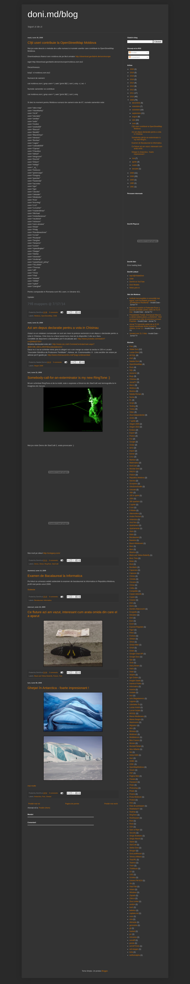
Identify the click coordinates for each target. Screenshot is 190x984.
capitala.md (133, 913)
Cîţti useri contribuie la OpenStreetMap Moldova (62, 42)
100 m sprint (134, 495)
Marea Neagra (135, 719)
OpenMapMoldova (136, 767)
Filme (131, 633)
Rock (131, 367)
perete (131, 943)
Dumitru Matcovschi (137, 609)
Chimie (132, 576)
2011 (132, 93)
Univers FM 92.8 (135, 881)
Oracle (132, 770)
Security (132, 833)
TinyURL (132, 860)
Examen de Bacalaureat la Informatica (55, 576)
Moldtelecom (134, 737)
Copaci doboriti (135, 594)
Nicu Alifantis (134, 749)
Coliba (131, 588)
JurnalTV (132, 382)
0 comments (53, 312)
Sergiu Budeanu (135, 836)
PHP (131, 358)
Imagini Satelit (134, 681)
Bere (131, 549)
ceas (131, 916)
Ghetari (48, 796)
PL (130, 400)
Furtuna (132, 636)
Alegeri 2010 (134, 427)
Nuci (131, 758)
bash (131, 907)
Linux (131, 457)
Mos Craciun (134, 740)
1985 (132, 183)
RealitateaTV (134, 809)
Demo (36, 564)
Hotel (131, 672)
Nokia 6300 (133, 755)
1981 (132, 187)
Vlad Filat (133, 887)
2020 (132, 69)
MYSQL (132, 355)
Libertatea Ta (134, 704)
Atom (131, 531)
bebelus (132, 910)
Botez (131, 561)
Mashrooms (134, 722)
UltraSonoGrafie (135, 487)
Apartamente (134, 528)
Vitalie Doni (133, 349)
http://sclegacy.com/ (51, 553)
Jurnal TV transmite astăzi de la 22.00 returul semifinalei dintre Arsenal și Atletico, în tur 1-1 (144, 326)
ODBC (132, 761)
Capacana (133, 570)
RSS (131, 803)
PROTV (132, 472)
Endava (132, 430)
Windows (133, 892)
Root (131, 821)
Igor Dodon (133, 678)
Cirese (132, 585)
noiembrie (136, 106)
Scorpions (133, 484)
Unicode (132, 490)
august (135, 117)
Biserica (132, 552)
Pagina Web (134, 776)
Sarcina (132, 481)
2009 (132, 100)
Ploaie (131, 791)
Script (131, 403)
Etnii (131, 618)
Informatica (47, 600)
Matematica (134, 463)
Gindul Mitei (134, 645)
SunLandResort (135, 854)
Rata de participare (136, 806)
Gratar (131, 445)
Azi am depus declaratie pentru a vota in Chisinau (63, 328)
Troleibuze (133, 869)
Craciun (132, 600)
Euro (131, 621)
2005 (132, 180)
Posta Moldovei (135, 797)
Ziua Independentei (137, 415)
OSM (131, 279)
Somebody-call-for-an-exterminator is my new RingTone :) (69, 377)
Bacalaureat (38, 600)
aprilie (134, 162)
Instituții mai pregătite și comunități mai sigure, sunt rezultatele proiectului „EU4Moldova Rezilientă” (144, 300)
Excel (131, 624)
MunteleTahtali (135, 746)
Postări (133, 53)
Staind (131, 842)
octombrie (136, 110)
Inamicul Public (135, 684)
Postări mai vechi (111, 804)
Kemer (132, 454)
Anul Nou (133, 522)
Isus (131, 696)
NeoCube (133, 466)
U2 (130, 872)
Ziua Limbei (134, 901)
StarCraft (55, 564)
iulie (134, 120)
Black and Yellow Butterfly (43, 676)
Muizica (132, 391)
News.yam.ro (134, 288)
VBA (131, 493)
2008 (132, 173)
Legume (132, 701)
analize (132, 904)
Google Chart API (136, 654)
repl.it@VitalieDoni (136, 276)
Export (132, 433)
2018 (132, 76)
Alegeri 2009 (38, 366)
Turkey (132, 409)
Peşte (131, 785)
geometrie (133, 925)
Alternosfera (134, 513)
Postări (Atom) (44, 808)
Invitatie (132, 692)
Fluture (55, 676)
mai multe (32, 786)
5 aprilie (132, 505)
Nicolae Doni (134, 469)
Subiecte (31, 589)
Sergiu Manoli (134, 839)
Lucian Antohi (134, 707)
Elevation (133, 615)
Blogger (105, 971)
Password (133, 782)
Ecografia (133, 612)
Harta (131, 669)
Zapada (132, 895)
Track (131, 866)
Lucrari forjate (134, 710)
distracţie (132, 922)
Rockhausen (134, 818)
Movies (132, 743)
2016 (132, 79)
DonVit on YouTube (137, 282)
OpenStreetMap (46, 316)
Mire (131, 728)
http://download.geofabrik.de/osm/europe (93, 56)
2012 (132, 90)
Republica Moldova (136, 478)
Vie (130, 883)
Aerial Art (133, 373)
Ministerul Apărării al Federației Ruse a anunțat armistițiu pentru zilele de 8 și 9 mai (144, 310)
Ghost (41, 564)
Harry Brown (134, 666)
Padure (132, 475)
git (130, 928)
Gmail (131, 648)
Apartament (134, 525)
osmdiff (132, 940)
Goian (131, 651)
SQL (131, 370)
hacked (132, 931)
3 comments (53, 672)
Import (131, 451)
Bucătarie (133, 567)
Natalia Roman (135, 394)
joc (130, 934)
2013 (132, 86)
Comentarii (134, 57)
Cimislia (132, 579)
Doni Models (134, 285)
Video (131, 412)
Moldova (37, 316)
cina (131, 919)
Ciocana (132, 582)
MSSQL (132, 713)
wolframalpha (134, 955)
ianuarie (135, 169)
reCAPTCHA (134, 946)
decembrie (136, 103)
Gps (131, 660)
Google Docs (134, 657)
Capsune (132, 573)
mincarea (133, 937)
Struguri (132, 851)
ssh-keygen (133, 949)
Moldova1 (133, 734)
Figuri (131, 630)
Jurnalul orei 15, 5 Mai (138, 333)
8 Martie (132, 510)
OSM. (55, 316)
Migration (133, 725)
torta (131, 952)
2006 (132, 176)
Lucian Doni (134, 352)
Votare (132, 889)
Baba (131, 534)
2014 (132, 83)
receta (131, 418)
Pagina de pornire (72, 804)
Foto (60, 676)
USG (131, 875)
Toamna (132, 863)
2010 (132, 97)
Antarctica (37, 796)
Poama (132, 794)
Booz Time (133, 558)
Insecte (132, 690)
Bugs (131, 376)
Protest (132, 800)
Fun (131, 439)
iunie (134, 123)
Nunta (131, 397)
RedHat (132, 812)
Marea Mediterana (136, 716)
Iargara (132, 675)
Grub (131, 663)
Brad (131, 564)
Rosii (131, 824)
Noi (130, 752)
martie (135, 165)
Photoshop (133, 788)
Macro (131, 385)
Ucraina (132, 877)
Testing (132, 406)
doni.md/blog (53, 14)
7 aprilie (132, 421)
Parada (132, 779)
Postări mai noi (34, 804)
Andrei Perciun (135, 516)
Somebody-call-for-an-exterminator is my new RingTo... (146, 139)
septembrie (136, 113)
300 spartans (134, 501)
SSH (131, 827)
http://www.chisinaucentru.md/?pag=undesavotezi (69, 355)
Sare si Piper (134, 830)
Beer (131, 546)
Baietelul (132, 540)
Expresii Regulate (136, 627)
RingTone (47, 564)
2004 (131, 499)
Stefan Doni (134, 848)
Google (132, 442)
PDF (131, 773)
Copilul (132, 597)
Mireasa (132, 731)
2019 (132, 73)
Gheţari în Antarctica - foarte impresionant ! (58, 688)
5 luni (131, 507)
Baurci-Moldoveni (136, 543)
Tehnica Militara (135, 857)
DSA (131, 603)
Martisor (132, 460)
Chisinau (132, 379)
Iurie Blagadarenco (136, 698)
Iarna (131, 448)
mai (133, 158)
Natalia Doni (134, 361)
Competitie (133, 591)
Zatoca (132, 898)
